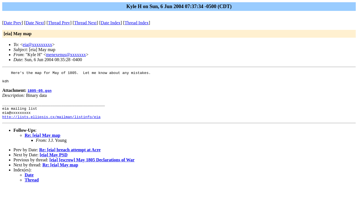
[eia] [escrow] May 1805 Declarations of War (91, 165)
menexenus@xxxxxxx (66, 54)
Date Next (35, 22)
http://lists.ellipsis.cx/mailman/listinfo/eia (51, 122)
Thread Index (137, 22)
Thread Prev (59, 22)
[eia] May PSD (54, 160)
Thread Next (85, 22)
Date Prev (13, 22)
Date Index (111, 22)
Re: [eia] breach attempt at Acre (69, 155)
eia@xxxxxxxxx (37, 44)
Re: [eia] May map (42, 141)
